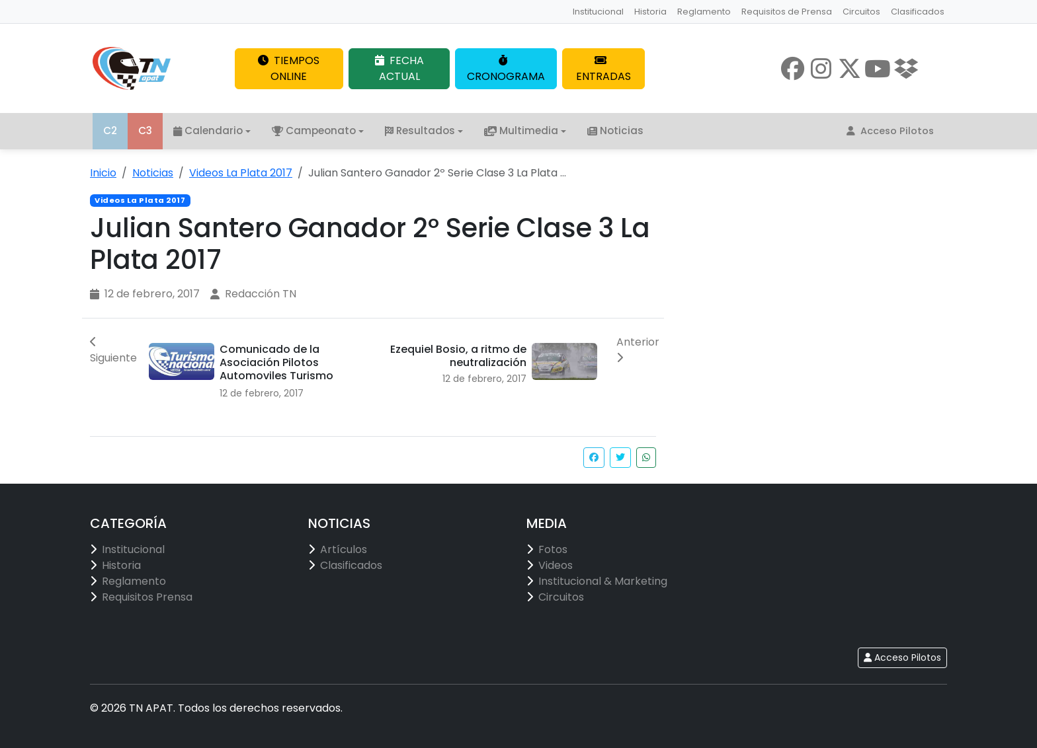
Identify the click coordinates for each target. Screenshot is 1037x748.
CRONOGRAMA (506, 69)
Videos (555, 565)
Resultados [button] (420, 130)
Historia (650, 11)
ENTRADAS (603, 69)
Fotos (552, 549)
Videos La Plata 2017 (240, 172)
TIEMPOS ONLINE (288, 68)
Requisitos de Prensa (786, 11)
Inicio (103, 172)
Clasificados (917, 11)
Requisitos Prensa (147, 597)
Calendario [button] (208, 130)
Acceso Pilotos (890, 130)
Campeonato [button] (314, 130)
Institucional (598, 11)
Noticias (615, 130)
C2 (110, 130)
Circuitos (861, 11)
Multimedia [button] (521, 130)
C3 (145, 130)
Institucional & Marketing (602, 581)
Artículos (343, 549)
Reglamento (704, 11)
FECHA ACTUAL (399, 68)
